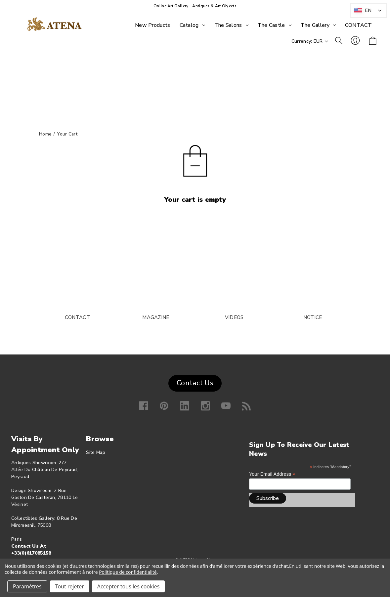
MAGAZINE (155, 317)
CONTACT (77, 317)
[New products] (152, 25)
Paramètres (27, 586)
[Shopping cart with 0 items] (372, 41)
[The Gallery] (318, 25)
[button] (195, 381)
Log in (355, 40)
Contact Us (195, 383)
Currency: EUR (309, 41)
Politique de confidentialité (128, 572)
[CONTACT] (358, 25)
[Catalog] (192, 25)
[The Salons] (231, 25)
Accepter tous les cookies (128, 586)
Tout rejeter (69, 586)
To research (339, 40)
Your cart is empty (195, 199)
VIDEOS (234, 317)
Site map (95, 452)
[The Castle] (274, 25)
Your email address (272, 474)
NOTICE (312, 317)
